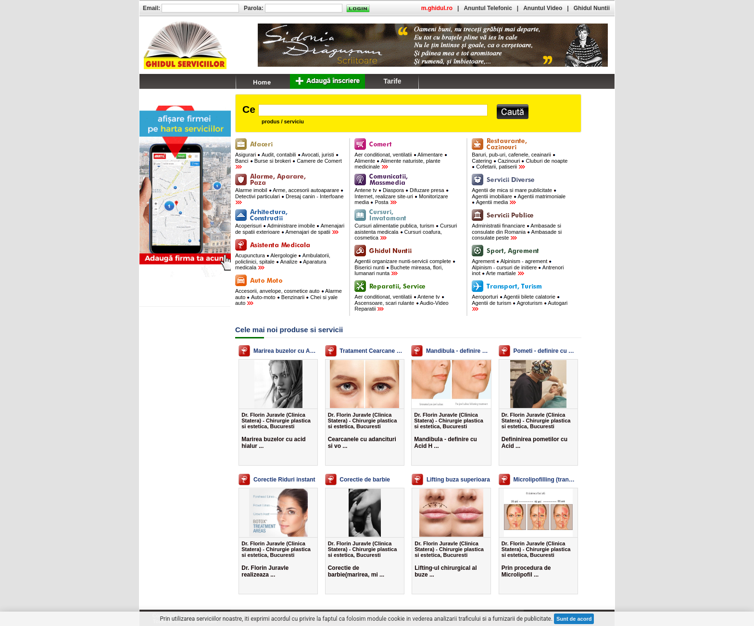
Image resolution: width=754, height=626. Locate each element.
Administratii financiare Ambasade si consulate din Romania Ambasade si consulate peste (517, 232)
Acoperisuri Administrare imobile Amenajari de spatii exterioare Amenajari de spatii (289, 229)
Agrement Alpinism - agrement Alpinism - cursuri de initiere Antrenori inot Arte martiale (518, 267)
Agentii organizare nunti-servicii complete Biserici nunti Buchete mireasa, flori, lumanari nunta (404, 267)
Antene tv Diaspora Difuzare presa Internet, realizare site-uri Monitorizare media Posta (401, 196)
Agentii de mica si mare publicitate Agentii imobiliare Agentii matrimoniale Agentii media (519, 196)
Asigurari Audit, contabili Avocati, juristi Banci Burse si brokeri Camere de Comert (288, 160)
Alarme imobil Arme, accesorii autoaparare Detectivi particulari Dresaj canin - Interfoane (289, 196)
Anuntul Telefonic (488, 8)
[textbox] (373, 110)
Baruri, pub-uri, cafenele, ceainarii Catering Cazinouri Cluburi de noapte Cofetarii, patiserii (519, 160)
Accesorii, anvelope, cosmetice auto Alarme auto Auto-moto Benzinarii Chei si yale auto (288, 297)
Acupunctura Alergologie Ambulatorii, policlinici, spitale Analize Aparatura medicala (282, 261)
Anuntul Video (542, 8)
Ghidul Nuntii (592, 8)
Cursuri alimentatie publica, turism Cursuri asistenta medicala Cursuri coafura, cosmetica (405, 232)
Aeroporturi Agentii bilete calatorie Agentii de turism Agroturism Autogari (519, 302)
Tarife (392, 81)
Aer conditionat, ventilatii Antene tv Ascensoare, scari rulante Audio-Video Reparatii (401, 303)
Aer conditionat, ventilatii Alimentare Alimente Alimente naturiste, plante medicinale (400, 160)
